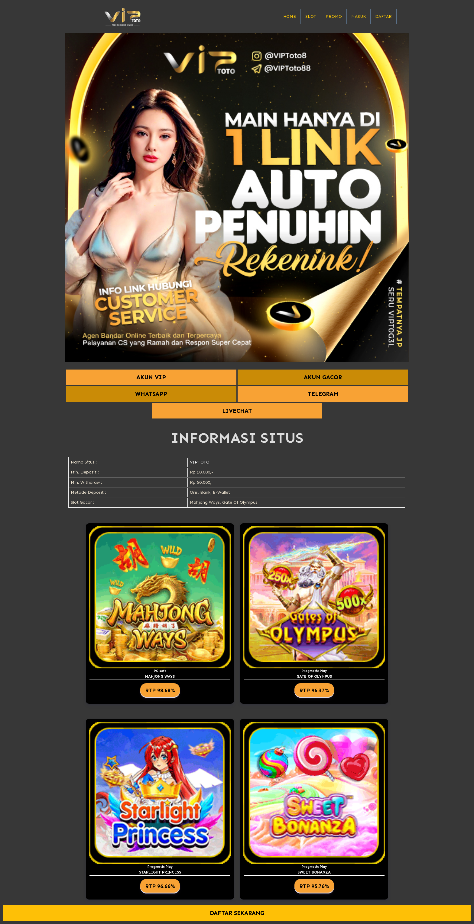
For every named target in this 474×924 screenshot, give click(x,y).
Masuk (358, 16)
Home (289, 16)
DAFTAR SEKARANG (237, 912)
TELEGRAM (323, 393)
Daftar (383, 16)
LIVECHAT (237, 410)
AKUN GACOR (323, 377)
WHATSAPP (151, 393)
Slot (310, 16)
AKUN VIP (151, 377)
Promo (334, 16)
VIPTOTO (199, 462)
